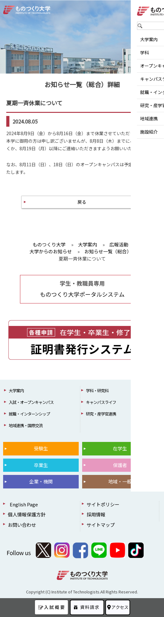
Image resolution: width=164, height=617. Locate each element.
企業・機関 (41, 481)
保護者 (120, 465)
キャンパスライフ (101, 402)
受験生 (41, 448)
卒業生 (41, 465)
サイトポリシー (103, 504)
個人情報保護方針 (26, 514)
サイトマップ (101, 524)
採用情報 (96, 514)
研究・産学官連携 (101, 414)
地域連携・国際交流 (26, 425)
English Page (23, 504)
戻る (81, 202)
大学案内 (16, 391)
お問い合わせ (22, 524)
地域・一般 (120, 481)
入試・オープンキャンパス (31, 402)
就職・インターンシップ (29, 414)
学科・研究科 (97, 391)
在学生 (120, 448)
